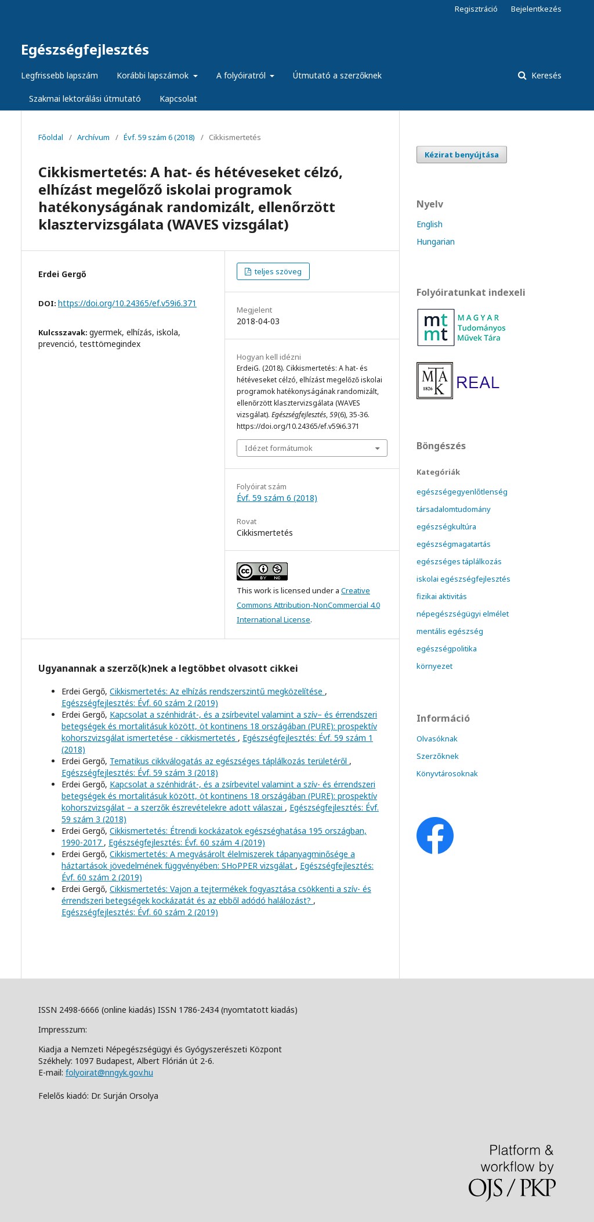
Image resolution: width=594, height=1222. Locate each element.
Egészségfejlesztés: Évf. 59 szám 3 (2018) (139, 772)
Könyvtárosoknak (447, 773)
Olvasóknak (437, 738)
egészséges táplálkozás (459, 561)
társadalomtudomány (453, 509)
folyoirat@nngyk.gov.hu (109, 1072)
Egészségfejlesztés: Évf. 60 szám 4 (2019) (186, 842)
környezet (434, 666)
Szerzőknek (437, 756)
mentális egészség (449, 631)
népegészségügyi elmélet (462, 613)
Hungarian (435, 241)
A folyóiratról (242, 75)
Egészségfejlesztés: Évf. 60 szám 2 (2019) (139, 702)
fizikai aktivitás (441, 596)
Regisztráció (476, 8)
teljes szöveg (277, 271)
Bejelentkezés (536, 8)
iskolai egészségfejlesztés (463, 579)
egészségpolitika (446, 648)
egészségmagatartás (453, 544)
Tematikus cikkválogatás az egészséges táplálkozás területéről (229, 760)
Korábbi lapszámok (154, 75)
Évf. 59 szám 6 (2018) (159, 137)
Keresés (545, 75)
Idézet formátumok (279, 448)
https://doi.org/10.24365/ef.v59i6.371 (127, 303)
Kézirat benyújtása (462, 154)
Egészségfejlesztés (85, 49)
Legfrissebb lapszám (59, 75)
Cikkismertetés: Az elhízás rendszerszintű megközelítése (217, 691)
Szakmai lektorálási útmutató (85, 98)
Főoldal (50, 137)
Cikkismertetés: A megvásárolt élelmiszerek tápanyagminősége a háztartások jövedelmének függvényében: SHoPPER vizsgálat (208, 859)
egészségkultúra (446, 526)
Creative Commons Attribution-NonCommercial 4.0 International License (308, 605)
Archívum (93, 137)
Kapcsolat (178, 98)
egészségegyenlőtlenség (462, 491)
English (429, 224)
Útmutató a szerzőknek (337, 75)
